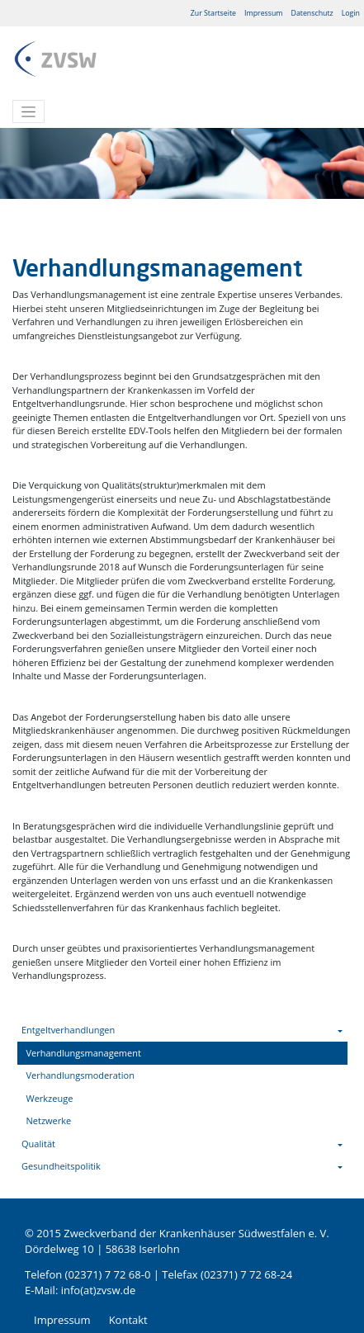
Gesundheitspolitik (61, 1166)
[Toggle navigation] (28, 111)
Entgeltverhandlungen (68, 1029)
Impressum (263, 13)
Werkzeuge (49, 1098)
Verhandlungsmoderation (80, 1075)
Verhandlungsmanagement (83, 1053)
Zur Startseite (213, 13)
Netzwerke (49, 1120)
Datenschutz (312, 13)
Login (351, 13)
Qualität (38, 1143)
